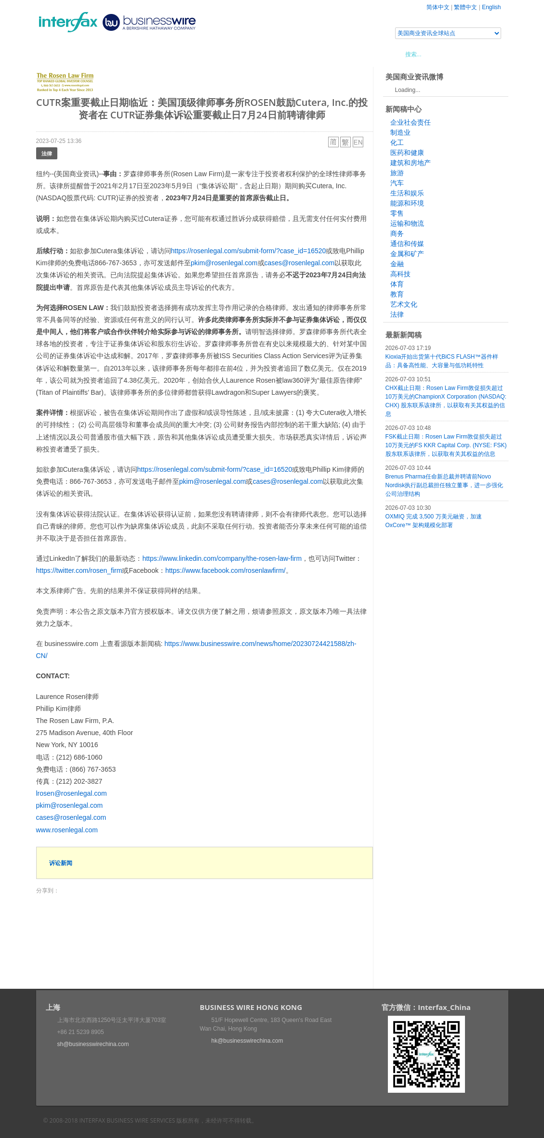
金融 (397, 264)
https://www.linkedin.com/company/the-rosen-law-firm (222, 558)
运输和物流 (407, 223)
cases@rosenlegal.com (300, 263)
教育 (397, 294)
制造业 (400, 132)
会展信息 (133, 54)
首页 (55, 54)
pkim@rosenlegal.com (224, 263)
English (491, 7)
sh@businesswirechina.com (93, 1044)
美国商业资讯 (219, 54)
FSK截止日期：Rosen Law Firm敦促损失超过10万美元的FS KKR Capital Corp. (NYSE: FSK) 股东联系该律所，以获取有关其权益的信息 (446, 445)
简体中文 (438, 7)
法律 (46, 153)
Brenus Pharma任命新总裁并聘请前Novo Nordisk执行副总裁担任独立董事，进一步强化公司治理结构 (444, 485)
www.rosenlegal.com (67, 830)
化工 (397, 142)
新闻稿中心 (91, 54)
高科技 (400, 274)
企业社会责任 (410, 122)
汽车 (397, 183)
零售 (397, 213)
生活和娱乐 (407, 193)
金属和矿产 (407, 254)
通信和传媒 (407, 243)
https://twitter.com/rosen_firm (79, 570)
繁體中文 (465, 7)
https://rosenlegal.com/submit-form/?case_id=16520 (248, 251)
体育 (397, 284)
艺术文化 (403, 304)
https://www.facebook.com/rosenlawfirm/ (225, 570)
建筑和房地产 (410, 163)
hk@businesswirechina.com (247, 1040)
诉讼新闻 (60, 863)
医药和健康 (407, 152)
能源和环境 (407, 203)
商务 (397, 233)
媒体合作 (173, 54)
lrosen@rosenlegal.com (71, 793)
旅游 (397, 173)
